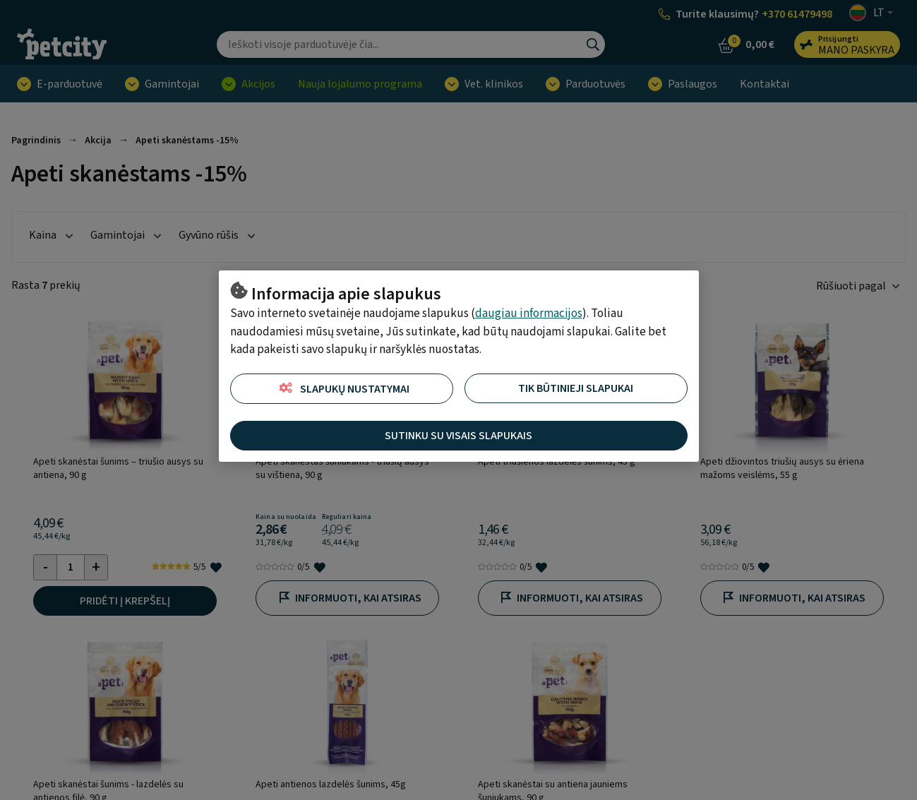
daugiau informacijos (528, 313)
